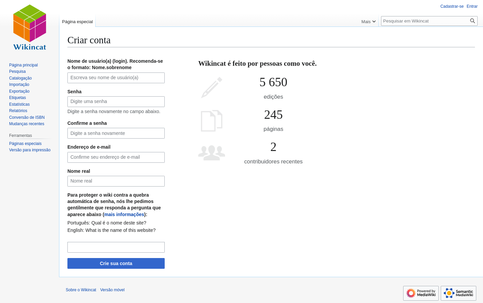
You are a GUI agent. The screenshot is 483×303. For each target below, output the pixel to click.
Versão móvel (112, 290)
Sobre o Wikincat (81, 290)
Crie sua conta (116, 263)
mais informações (124, 214)
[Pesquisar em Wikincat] (429, 21)
